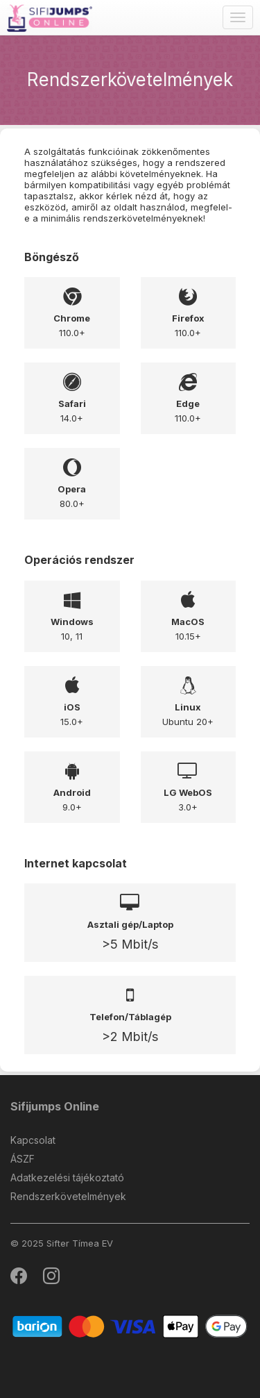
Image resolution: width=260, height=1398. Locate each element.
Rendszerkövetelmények (68, 1196)
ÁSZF (22, 1159)
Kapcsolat (32, 1140)
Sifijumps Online (54, 1106)
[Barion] (130, 1326)
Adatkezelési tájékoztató (67, 1177)
